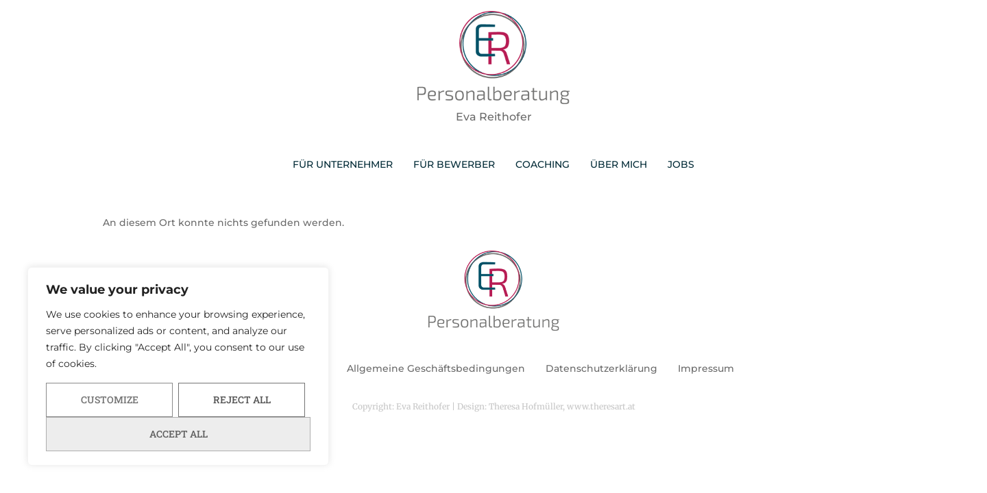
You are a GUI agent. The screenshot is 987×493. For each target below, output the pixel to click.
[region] (178, 366)
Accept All (178, 433)
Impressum (706, 368)
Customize (109, 399)
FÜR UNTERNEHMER (343, 164)
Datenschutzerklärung (601, 368)
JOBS (681, 164)
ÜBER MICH (618, 164)
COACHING (542, 164)
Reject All (242, 399)
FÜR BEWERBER (454, 164)
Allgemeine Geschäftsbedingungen (436, 368)
